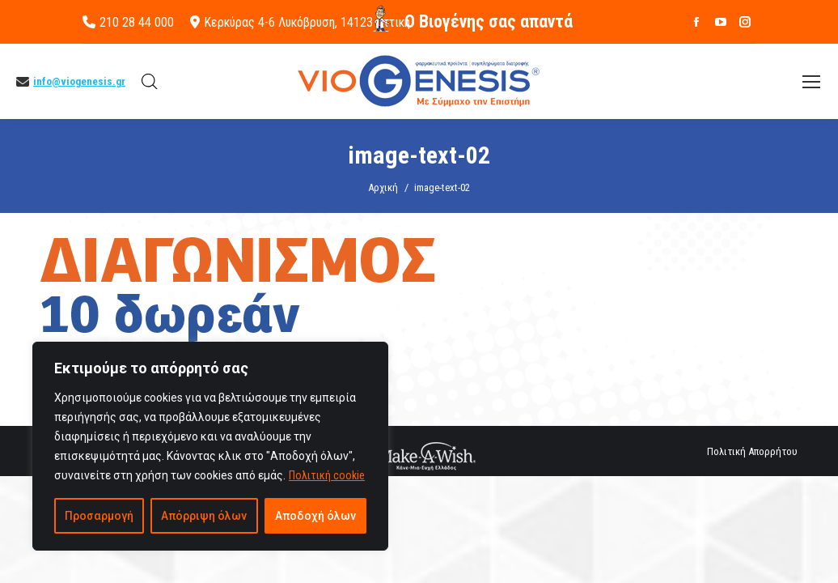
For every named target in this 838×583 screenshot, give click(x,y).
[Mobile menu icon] (811, 81)
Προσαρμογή (99, 515)
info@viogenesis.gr (79, 81)
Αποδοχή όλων (315, 515)
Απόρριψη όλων (204, 515)
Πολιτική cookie (327, 475)
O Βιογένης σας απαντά (488, 21)
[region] (210, 446)
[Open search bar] (150, 82)
